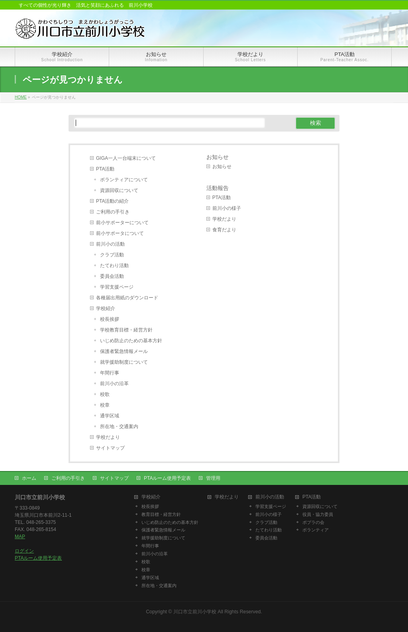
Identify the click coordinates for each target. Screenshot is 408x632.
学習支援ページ (116, 287)
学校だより (108, 437)
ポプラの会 (313, 522)
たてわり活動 (114, 265)
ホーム (29, 478)
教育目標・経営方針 (161, 514)
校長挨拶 (109, 319)
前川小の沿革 (114, 383)
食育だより (224, 230)
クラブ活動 (112, 255)
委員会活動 (112, 276)
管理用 (213, 478)
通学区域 (109, 416)
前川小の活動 (110, 244)
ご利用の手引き (112, 212)
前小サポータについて (120, 233)
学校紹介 (105, 308)
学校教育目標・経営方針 (126, 330)
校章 (105, 405)
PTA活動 (105, 169)
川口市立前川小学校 (194, 612)
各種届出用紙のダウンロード (127, 297)
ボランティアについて (124, 179)
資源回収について (119, 190)
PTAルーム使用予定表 (167, 478)
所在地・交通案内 (119, 426)
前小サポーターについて (122, 222)
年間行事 (109, 373)
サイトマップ (110, 448)
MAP (20, 536)
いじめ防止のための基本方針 (131, 340)
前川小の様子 (226, 208)
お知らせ (217, 157)
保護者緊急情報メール (124, 351)
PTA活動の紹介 (112, 201)
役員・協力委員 (317, 514)
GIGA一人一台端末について (126, 158)
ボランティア (315, 529)
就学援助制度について (124, 362)
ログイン (24, 551)
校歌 (105, 394)
